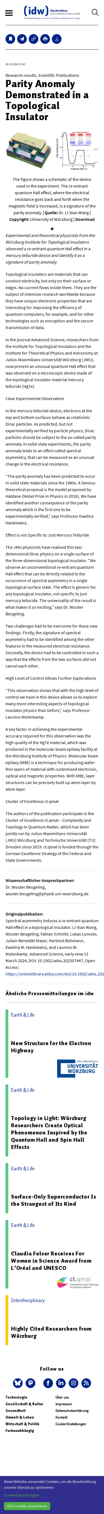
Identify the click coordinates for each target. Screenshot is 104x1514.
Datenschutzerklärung (72, 1410)
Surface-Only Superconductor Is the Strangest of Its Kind (53, 1200)
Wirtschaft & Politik (22, 1424)
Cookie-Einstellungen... (22, 1495)
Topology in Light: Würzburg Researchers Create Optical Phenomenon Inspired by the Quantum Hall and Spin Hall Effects (49, 1132)
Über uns (62, 1397)
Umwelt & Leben (20, 1417)
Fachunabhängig (20, 1430)
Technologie (16, 1397)
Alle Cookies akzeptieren (27, 1505)
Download (85, 219)
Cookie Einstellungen (70, 1424)
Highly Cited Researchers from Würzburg (51, 1332)
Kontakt (61, 1417)
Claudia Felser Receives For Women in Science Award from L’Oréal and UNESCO (51, 1260)
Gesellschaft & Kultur (24, 1404)
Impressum (63, 1404)
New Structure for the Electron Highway (51, 1047)
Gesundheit (16, 1410)
